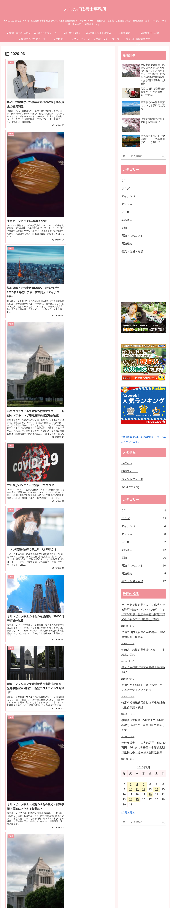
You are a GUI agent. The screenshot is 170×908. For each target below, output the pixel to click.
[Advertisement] (145, 278)
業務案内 (126, 220)
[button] (163, 156)
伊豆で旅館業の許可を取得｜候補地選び (143, 670)
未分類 (125, 212)
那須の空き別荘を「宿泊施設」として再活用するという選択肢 (143, 687)
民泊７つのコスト (132, 235)
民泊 (124, 227)
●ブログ (90, 898)
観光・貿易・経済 (132, 251)
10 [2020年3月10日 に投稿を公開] (130, 789)
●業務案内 (113, 895)
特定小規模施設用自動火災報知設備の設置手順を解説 (143, 705)
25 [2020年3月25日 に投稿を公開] (137, 799)
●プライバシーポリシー (109, 898)
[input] (143, 156)
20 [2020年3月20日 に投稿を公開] (150, 794)
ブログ (125, 188)
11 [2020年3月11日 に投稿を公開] (137, 789)
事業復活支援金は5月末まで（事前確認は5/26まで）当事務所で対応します (143, 725)
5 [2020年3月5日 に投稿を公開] (143, 784)
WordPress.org (130, 487)
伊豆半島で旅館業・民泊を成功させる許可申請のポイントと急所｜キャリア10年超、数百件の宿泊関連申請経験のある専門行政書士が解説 (143, 612)
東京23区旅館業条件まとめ (153, 898)
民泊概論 (126, 243)
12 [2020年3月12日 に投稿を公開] (143, 789)
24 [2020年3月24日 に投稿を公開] (130, 799)
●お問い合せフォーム (48, 895)
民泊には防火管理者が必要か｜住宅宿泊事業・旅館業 (143, 635)
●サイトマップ (130, 898)
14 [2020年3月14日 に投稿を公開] (156, 789)
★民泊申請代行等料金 (24, 895)
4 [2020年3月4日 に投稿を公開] (137, 784)
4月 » (131, 812)
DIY (123, 180)
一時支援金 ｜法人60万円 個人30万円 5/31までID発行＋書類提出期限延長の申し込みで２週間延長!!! (143, 747)
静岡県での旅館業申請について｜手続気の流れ (143, 652)
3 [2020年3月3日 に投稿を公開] (130, 784)
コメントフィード (132, 479)
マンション (128, 204)
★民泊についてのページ (154, 895)
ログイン (126, 463)
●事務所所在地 (69, 895)
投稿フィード (129, 471)
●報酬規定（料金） (131, 895)
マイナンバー (129, 196)
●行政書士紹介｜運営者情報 (92, 895)
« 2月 (124, 812)
